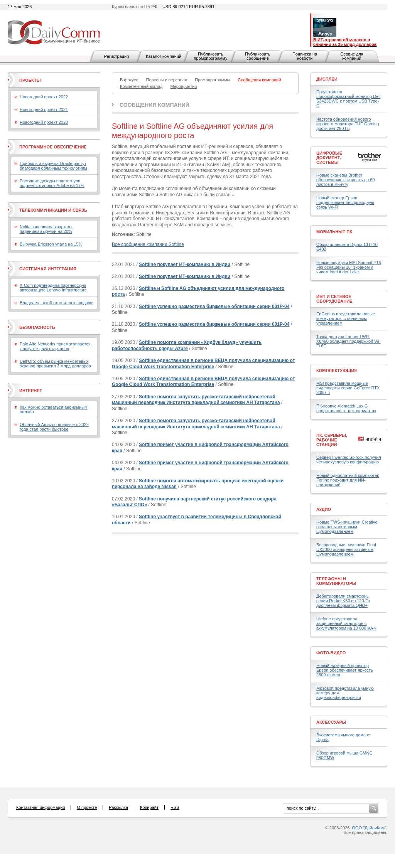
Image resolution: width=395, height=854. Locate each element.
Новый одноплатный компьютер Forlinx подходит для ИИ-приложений (347, 480)
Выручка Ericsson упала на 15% (51, 244)
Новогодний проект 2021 (44, 109)
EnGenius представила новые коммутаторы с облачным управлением (345, 318)
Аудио (323, 509)
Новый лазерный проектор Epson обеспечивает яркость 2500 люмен (344, 670)
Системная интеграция (47, 268)
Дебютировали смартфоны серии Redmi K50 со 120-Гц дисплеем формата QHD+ (343, 601)
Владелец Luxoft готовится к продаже (56, 302)
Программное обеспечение (53, 147)
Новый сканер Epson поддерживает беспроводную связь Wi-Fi (345, 202)
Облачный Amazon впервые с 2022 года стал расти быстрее (54, 426)
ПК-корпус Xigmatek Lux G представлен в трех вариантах (346, 408)
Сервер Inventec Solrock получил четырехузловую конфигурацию (348, 459)
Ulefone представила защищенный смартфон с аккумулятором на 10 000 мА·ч (346, 623)
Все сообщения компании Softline (148, 244)
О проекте (87, 807)
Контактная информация (40, 807)
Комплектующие (336, 370)
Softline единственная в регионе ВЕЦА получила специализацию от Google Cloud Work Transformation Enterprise (203, 363)
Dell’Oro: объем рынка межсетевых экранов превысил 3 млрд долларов (55, 363)
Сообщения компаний (154, 105)
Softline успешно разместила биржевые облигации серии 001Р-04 (214, 306)
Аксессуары (331, 722)
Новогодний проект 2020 (44, 122)
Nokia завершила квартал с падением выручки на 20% (46, 229)
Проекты (30, 80)
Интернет (30, 390)
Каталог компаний (163, 56)
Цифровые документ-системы (329, 158)
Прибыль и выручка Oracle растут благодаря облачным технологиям (53, 165)
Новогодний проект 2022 (44, 96)
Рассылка (118, 807)
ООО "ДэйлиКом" (369, 827)
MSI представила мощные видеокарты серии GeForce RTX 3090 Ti (348, 388)
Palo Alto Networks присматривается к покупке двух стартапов (55, 346)
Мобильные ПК (334, 231)
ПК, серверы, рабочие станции (331, 440)
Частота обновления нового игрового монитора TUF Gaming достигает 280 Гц (347, 124)
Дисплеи (327, 79)
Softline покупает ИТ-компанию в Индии (184, 264)
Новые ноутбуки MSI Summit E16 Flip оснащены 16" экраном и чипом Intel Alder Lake (348, 267)
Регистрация (116, 56)
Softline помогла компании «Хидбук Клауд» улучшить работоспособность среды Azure (187, 345)
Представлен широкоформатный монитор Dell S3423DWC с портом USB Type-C (348, 98)
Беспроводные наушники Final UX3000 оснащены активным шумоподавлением (346, 549)
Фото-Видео (331, 652)
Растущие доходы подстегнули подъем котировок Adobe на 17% (52, 183)
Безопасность (37, 327)
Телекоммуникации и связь (53, 210)
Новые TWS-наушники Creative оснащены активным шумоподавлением (347, 527)
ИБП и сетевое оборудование (334, 298)
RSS (174, 807)
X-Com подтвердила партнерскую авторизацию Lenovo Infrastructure (53, 287)
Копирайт (149, 807)
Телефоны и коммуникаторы (336, 581)
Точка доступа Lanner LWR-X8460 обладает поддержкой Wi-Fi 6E (348, 341)
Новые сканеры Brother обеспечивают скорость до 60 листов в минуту (345, 180)
